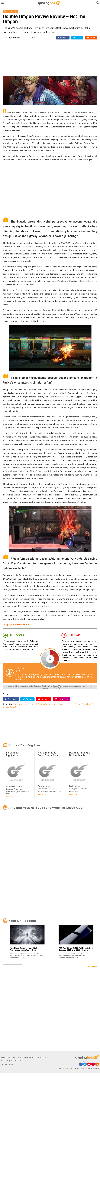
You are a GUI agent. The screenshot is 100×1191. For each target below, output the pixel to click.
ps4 (70, 704)
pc (67, 704)
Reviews (14, 11)
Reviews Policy (29, 1057)
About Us (14, 1061)
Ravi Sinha (15, 38)
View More (10, 796)
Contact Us (4, 1061)
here (86, 686)
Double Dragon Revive (41, 704)
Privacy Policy (17, 1057)
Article (7, 11)
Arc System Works (22, 704)
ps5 (74, 704)
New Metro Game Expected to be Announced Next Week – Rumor (24, 949)
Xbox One (81, 704)
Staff (21, 1061)
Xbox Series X (10, 707)
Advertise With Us (7, 1064)
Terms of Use (5, 1057)
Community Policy (43, 1057)
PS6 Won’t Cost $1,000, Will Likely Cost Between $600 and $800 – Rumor (76, 949)
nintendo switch (58, 704)
